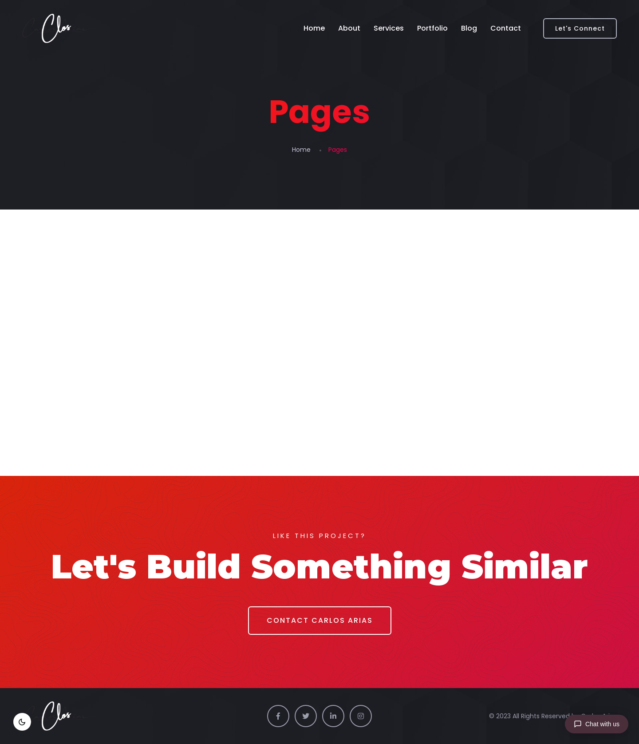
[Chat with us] (596, 724)
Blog (469, 28)
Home (314, 28)
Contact (505, 28)
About (349, 28)
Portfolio (432, 28)
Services (389, 28)
